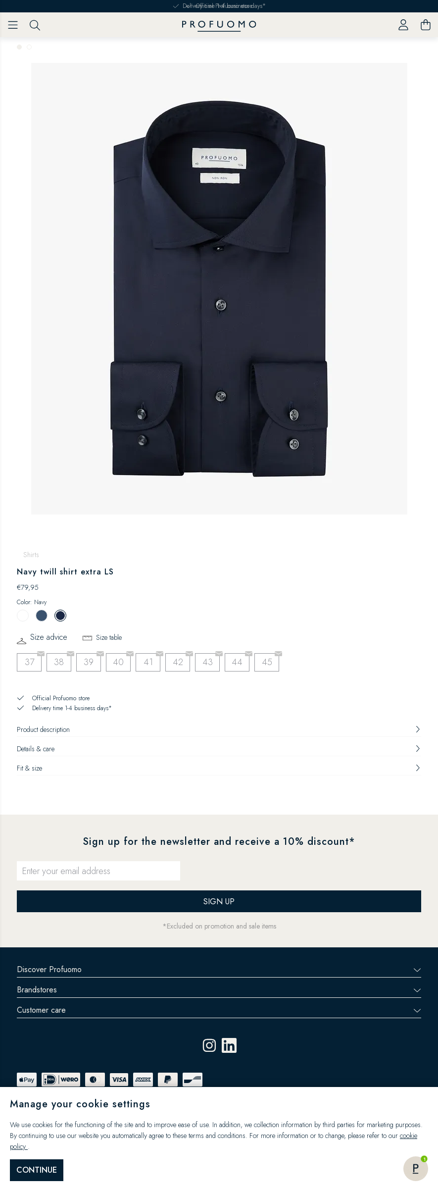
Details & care (219, 749)
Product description (219, 729)
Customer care (219, 1010)
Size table (109, 637)
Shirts (31, 555)
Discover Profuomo (219, 969)
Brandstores (219, 989)
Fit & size (219, 768)
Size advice (48, 637)
